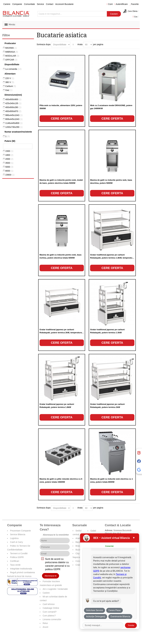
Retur (45, 623)
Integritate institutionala (21, 568)
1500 (9, 151)
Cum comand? (49, 612)
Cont (110, 4)
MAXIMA (11, 48)
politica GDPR (52, 569)
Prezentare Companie (20, 530)
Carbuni (10, 86)
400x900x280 (13, 107)
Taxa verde (15, 565)
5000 (9, 167)
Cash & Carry (16, 542)
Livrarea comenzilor (52, 619)
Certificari (14, 561)
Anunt (45, 627)
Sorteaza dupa (44, 44)
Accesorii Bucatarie (64, 4)
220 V (9, 78)
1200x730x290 (14, 127)
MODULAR (12, 56)
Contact (49, 4)
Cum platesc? (49, 615)
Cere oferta (61, 118)
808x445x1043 (14, 119)
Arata (79, 44)
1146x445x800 (14, 123)
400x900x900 (13, 99)
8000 (9, 171)
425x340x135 (13, 103)
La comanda (13, 69)
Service (40, 4)
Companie (17, 4)
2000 (9, 159)
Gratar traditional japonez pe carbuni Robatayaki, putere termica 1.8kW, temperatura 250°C (112, 258)
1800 (9, 155)
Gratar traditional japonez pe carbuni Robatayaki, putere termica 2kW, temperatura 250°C (61, 332)
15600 (9, 175)
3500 (9, 163)
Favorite (134, 4)
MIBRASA (11, 52)
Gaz (8, 90)
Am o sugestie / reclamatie (55, 589)
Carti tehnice (49, 604)
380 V (9, 82)
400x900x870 (13, 111)
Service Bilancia (17, 534)
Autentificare (121, 4)
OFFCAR (11, 60)
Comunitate (29, 4)
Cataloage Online (51, 608)
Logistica (14, 538)
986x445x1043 (14, 115)
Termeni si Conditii (18, 553)
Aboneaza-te (50, 576)
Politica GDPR (17, 557)
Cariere (6, 4)
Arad (77, 538)
